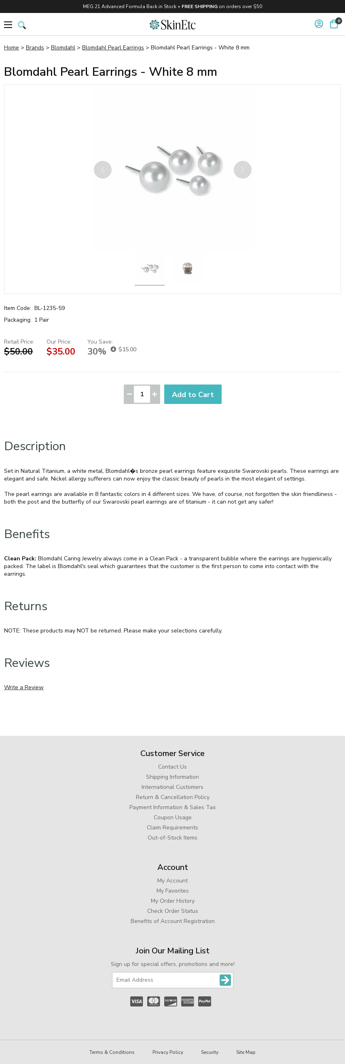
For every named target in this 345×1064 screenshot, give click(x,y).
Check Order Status (172, 911)
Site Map (246, 1052)
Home (11, 47)
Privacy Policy (167, 1052)
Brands (35, 47)
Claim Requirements (172, 827)
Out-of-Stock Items (172, 838)
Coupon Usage (173, 817)
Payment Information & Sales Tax (172, 807)
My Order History (173, 901)
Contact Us (172, 767)
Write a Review (24, 687)
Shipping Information (172, 777)
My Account (172, 881)
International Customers (172, 787)
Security (209, 1052)
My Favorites (173, 891)
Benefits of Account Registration (173, 921)
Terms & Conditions (112, 1052)
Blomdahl (63, 47)
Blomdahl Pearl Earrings (113, 47)
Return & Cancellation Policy (173, 797)
